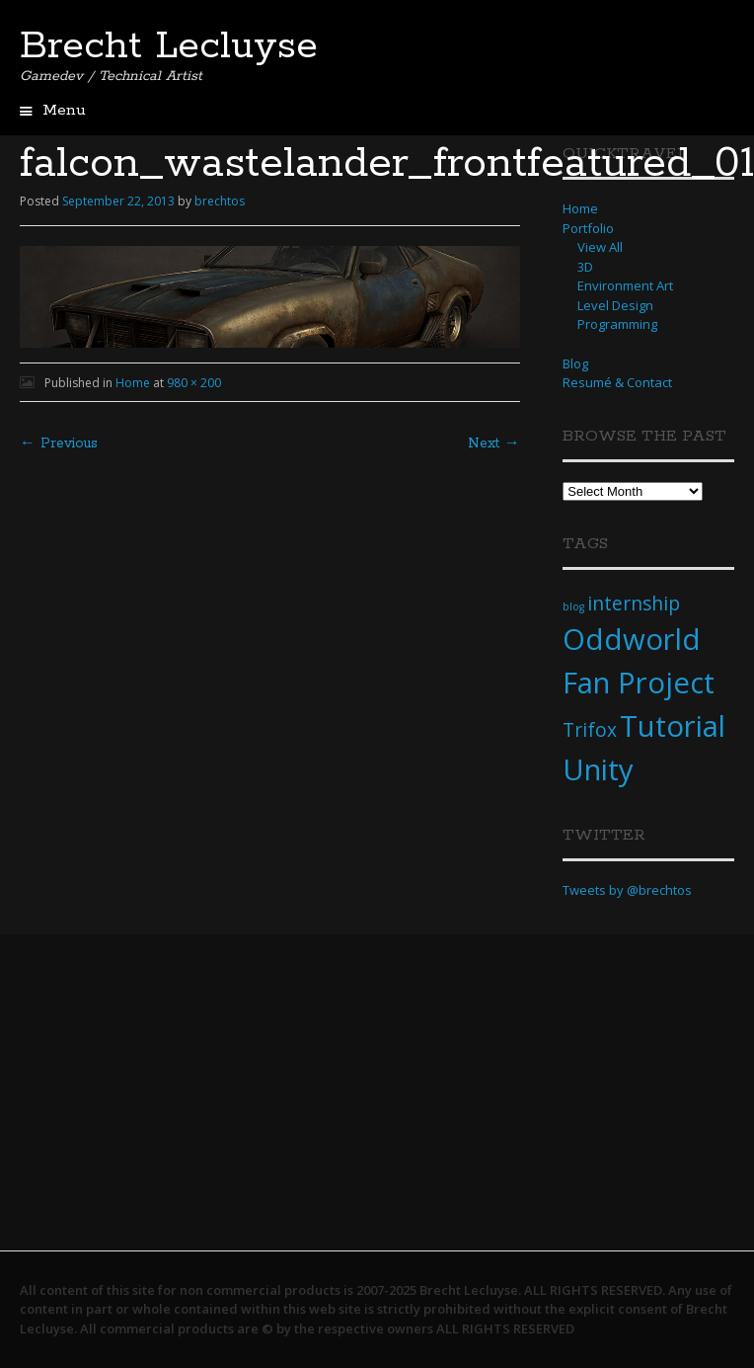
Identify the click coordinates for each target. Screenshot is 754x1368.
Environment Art (625, 285)
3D (585, 267)
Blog (575, 363)
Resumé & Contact (617, 382)
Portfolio (588, 228)
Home (132, 382)
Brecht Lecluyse (169, 46)
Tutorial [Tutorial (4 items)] (672, 726)
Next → (494, 443)
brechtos (219, 201)
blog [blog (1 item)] (573, 606)
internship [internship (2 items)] (633, 603)
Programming (617, 324)
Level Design (615, 305)
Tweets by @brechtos (627, 890)
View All (600, 247)
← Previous (59, 443)
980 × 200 (194, 382)
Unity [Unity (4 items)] (598, 769)
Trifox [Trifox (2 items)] (590, 730)
